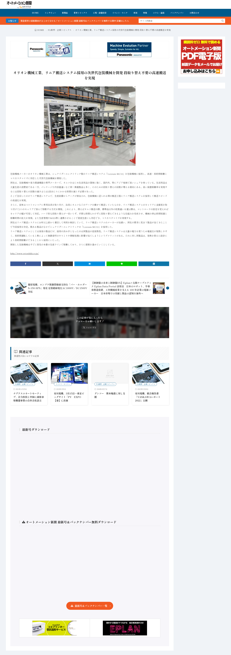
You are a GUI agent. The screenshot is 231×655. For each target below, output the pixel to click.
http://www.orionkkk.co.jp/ (24, 253)
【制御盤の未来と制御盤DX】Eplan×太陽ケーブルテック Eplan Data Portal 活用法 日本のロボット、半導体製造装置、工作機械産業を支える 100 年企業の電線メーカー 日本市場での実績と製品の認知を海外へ (121, 288)
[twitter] (57, 263)
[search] (223, 20)
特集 (145, 12)
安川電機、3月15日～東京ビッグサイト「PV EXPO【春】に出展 (69, 397)
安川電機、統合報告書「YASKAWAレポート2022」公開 (147, 397)
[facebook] (25, 263)
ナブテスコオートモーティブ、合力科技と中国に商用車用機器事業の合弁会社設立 (28, 397)
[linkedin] (153, 263)
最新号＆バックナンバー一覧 (91, 606)
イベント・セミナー (63, 384)
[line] (122, 263)
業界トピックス (80, 12)
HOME (35, 12)
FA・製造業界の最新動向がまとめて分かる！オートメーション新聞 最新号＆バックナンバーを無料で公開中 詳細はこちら (77, 20)
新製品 (65, 12)
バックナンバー (177, 12)
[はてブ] (89, 263)
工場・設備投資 (99, 12)
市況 (135, 12)
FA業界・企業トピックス (59, 29)
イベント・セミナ (120, 12)
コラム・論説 (158, 12)
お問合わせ (194, 12)
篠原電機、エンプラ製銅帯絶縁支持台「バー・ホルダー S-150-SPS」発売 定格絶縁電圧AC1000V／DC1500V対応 (58, 288)
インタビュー (50, 12)
